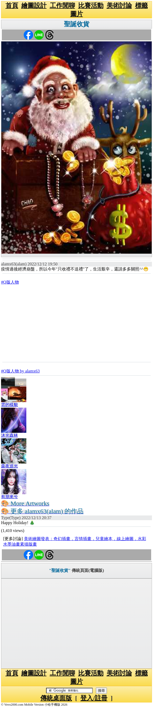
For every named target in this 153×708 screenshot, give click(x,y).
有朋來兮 (9, 496)
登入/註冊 (93, 698)
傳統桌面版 (56, 698)
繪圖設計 (34, 5)
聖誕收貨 (76, 24)
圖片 (76, 13)
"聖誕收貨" (60, 570)
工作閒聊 (62, 5)
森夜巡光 (9, 466)
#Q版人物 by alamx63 (20, 371)
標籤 (141, 5)
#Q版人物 (10, 282)
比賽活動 (90, 5)
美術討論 (119, 5)
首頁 (12, 5)
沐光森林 (9, 435)
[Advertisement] (76, 323)
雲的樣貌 (9, 404)
